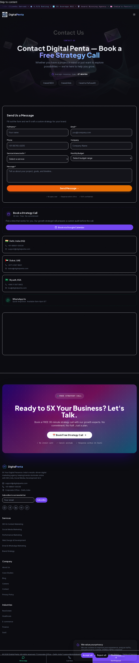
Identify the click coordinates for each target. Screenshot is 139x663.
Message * (11, 168)
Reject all (101, 655)
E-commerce (7, 622)
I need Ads (66, 83)
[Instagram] (4, 507)
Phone (9, 141)
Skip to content (8, 2)
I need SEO (48, 83)
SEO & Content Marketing (12, 524)
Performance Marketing (12, 535)
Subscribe (41, 500)
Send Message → (69, 189)
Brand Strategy (8, 551)
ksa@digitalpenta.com (16, 290)
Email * (73, 128)
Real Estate (7, 611)
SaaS (4, 632)
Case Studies (7, 573)
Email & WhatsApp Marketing (14, 546)
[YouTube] (21, 507)
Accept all (88, 655)
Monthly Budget (77, 155)
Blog (4, 578)
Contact (5, 589)
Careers (5, 584)
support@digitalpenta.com (17, 251)
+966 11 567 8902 (14, 287)
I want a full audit (87, 83)
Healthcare (6, 616)
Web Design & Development (14, 540)
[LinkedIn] (16, 507)
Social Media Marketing (12, 529)
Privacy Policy (8, 594)
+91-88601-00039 (14, 248)
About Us (6, 567)
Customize (116, 655)
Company (75, 141)
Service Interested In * (16, 155)
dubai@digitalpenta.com (16, 271)
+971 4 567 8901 (13, 267)
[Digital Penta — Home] (13, 14)
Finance (5, 627)
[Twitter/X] (27, 507)
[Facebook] (10, 507)
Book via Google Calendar (69, 229)
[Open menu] (134, 14)
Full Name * (11, 128)
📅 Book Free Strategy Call (69, 436)
